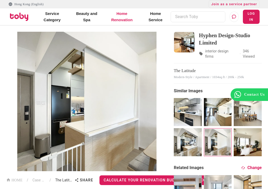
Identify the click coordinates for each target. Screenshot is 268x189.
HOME (14, 179)
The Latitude (63, 180)
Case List (38, 180)
